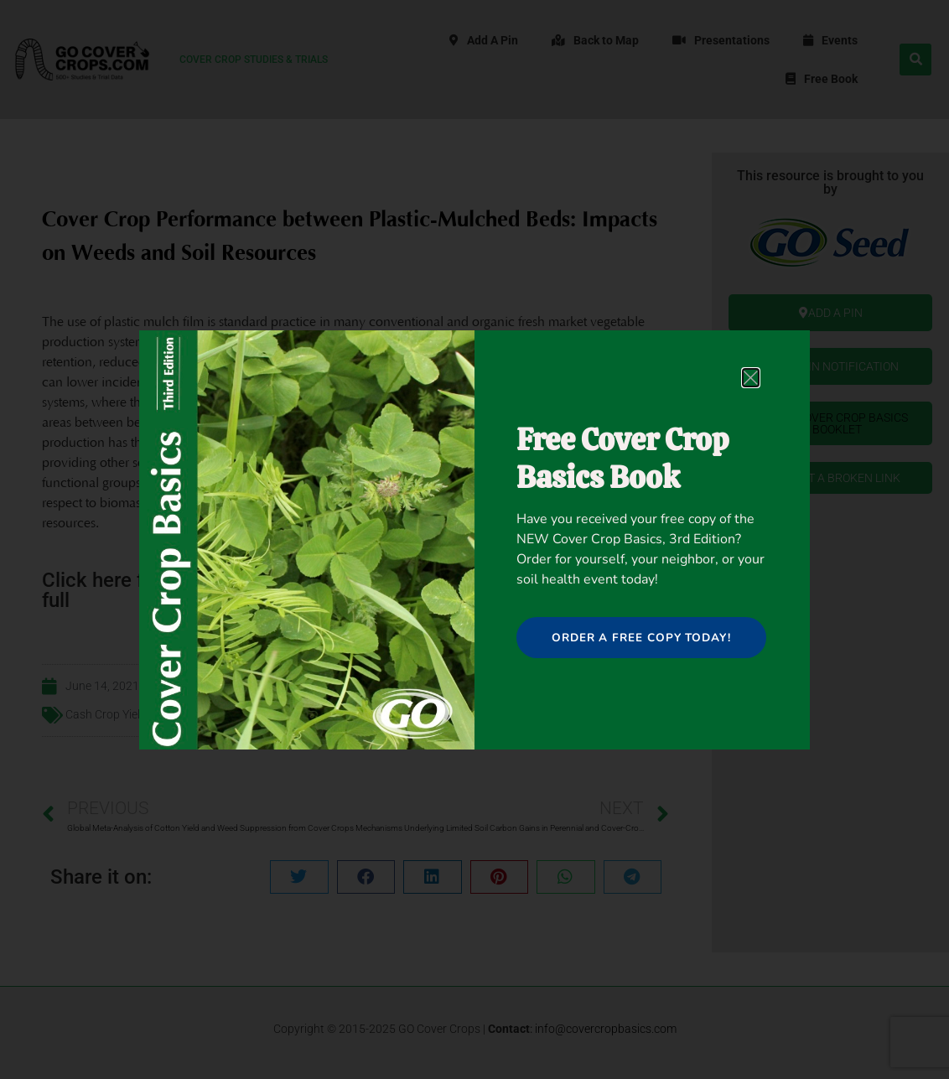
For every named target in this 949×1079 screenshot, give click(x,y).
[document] (474, 539)
